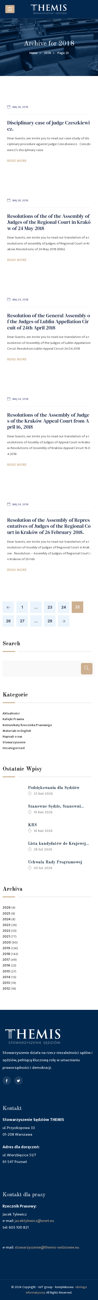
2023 (6, 925)
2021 (6, 936)
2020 (7, 942)
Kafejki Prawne (13, 719)
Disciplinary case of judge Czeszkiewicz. (48, 125)
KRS (32, 825)
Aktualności (11, 713)
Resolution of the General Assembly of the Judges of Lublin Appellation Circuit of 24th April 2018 (48, 321)
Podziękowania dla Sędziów (54, 788)
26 (8, 621)
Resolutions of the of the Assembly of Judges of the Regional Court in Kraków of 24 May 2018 (49, 222)
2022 (6, 931)
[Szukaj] (86, 668)
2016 (6, 965)
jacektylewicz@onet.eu (34, 1221)
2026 (7, 907)
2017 (6, 960)
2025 (6, 913)
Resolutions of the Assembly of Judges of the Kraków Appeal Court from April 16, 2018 (48, 420)
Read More (17, 161)
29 (50, 621)
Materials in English (17, 730)
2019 (6, 948)
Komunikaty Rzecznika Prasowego (27, 725)
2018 (6, 954)
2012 (6, 989)
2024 (7, 919)
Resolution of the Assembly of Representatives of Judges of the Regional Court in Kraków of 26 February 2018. (49, 526)
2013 (6, 983)
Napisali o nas (12, 736)
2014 (6, 977)
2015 (6, 971)
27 (22, 621)
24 (63, 607)
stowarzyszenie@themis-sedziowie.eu (47, 1247)
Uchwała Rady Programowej (55, 862)
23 (50, 607)
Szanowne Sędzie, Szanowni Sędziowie (54, 807)
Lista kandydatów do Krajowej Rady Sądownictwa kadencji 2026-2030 (60, 844)
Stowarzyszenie (14, 742)
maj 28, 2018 (20, 107)
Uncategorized (14, 748)
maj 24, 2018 (20, 299)
